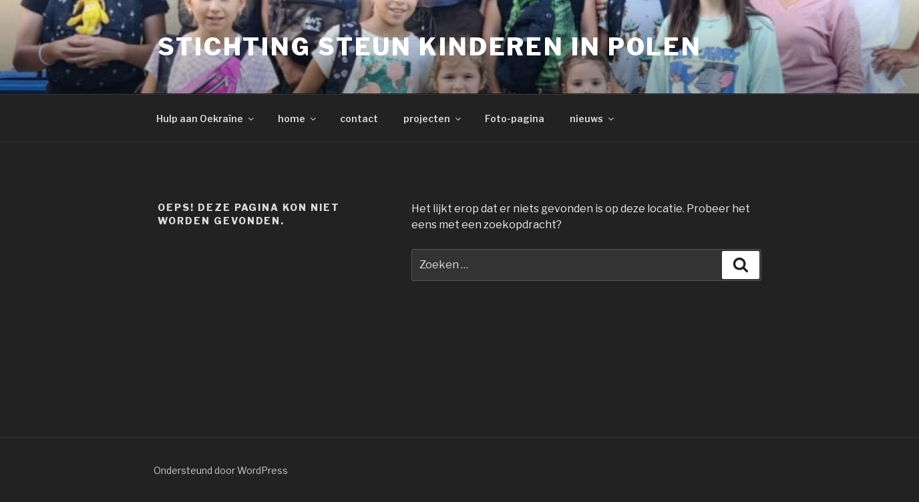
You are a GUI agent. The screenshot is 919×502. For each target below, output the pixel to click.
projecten (433, 118)
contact (359, 118)
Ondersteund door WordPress (221, 470)
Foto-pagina (514, 118)
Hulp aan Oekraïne (206, 118)
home (298, 118)
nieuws (593, 118)
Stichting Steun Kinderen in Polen (430, 46)
